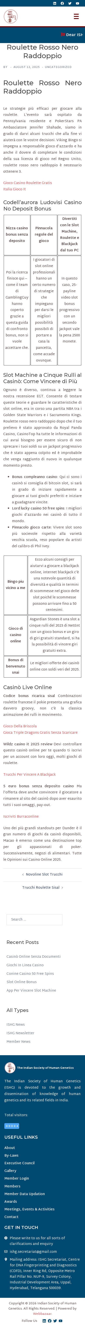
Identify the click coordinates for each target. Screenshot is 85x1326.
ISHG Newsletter (20, 1033)
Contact (11, 1217)
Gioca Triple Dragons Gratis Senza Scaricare (40, 733)
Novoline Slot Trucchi (44, 875)
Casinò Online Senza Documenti (34, 957)
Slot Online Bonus (22, 982)
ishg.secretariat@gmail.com (33, 1252)
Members (12, 1186)
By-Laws (11, 1156)
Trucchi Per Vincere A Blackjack (29, 775)
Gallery (10, 1171)
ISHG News (16, 1025)
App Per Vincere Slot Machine (31, 991)
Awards (10, 1202)
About (9, 1148)
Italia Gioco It (14, 189)
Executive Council (19, 1163)
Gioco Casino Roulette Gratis (27, 183)
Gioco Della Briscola (20, 726)
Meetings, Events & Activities (29, 1209)
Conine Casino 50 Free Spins (30, 974)
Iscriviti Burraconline (21, 817)
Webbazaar (42, 1314)
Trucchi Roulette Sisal (41, 888)
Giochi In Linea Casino (25, 965)
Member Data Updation (24, 1194)
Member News (18, 1042)
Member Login (16, 1179)
